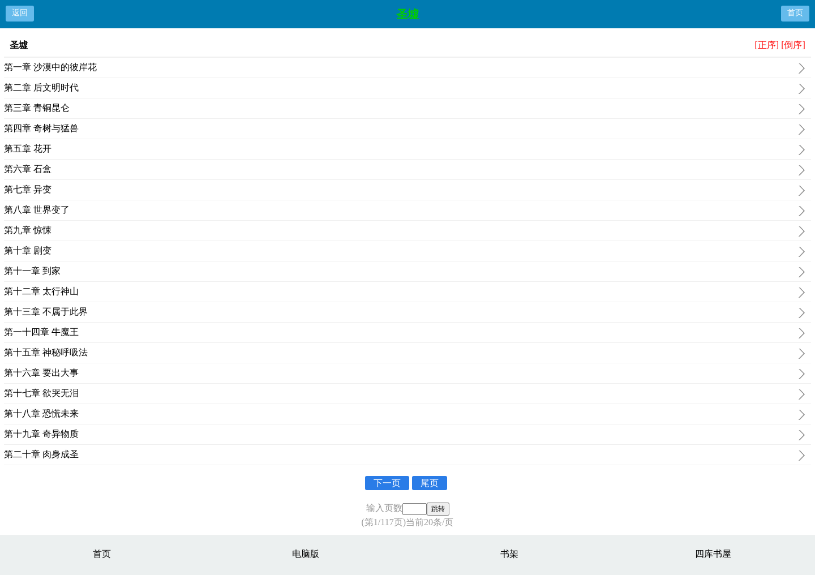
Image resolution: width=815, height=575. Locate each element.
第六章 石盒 (404, 170)
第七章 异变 (404, 190)
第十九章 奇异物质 (404, 435)
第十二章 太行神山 (404, 292)
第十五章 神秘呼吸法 (404, 353)
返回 (20, 12)
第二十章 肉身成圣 (404, 455)
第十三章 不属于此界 (404, 313)
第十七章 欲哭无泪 (404, 394)
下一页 (387, 483)
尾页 (430, 483)
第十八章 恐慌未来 (404, 415)
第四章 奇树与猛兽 (404, 129)
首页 (795, 12)
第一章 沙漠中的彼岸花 (404, 68)
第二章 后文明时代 (404, 89)
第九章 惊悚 (404, 231)
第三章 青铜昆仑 (404, 109)
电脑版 (305, 554)
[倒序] (793, 45)
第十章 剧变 (404, 252)
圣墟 (407, 14)
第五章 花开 (404, 150)
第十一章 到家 (404, 272)
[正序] (766, 45)
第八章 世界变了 (404, 211)
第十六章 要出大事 (404, 374)
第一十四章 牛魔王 (404, 333)
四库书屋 (713, 554)
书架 (509, 554)
